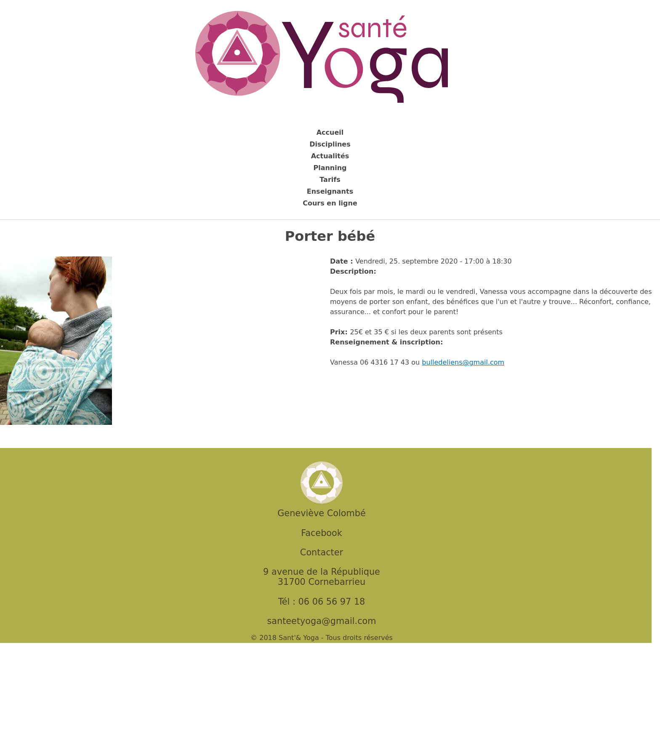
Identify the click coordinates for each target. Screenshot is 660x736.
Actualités (330, 156)
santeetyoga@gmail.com (321, 621)
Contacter (321, 552)
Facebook (321, 533)
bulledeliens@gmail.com (463, 362)
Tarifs (330, 180)
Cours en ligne (330, 203)
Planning (329, 168)
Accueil (330, 132)
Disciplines (329, 144)
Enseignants (330, 191)
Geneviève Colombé (321, 513)
